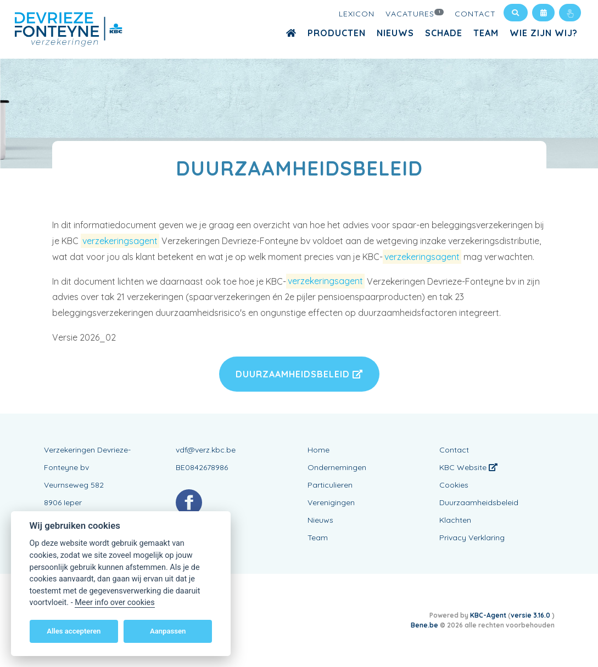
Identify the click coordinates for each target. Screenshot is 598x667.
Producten (337, 32)
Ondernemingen (337, 467)
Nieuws (395, 32)
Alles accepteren (73, 631)
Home (318, 450)
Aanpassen (168, 631)
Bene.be (424, 625)
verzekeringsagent (120, 240)
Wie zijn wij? (544, 32)
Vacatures (414, 13)
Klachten (455, 520)
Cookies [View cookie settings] (453, 485)
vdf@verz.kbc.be (206, 450)
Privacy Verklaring (472, 537)
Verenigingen (331, 502)
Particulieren (330, 485)
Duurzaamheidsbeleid (299, 374)
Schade (443, 32)
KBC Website (468, 467)
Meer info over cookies (114, 602)
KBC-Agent (488, 615)
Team (486, 32)
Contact (475, 14)
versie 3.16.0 (531, 615)
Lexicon (357, 14)
